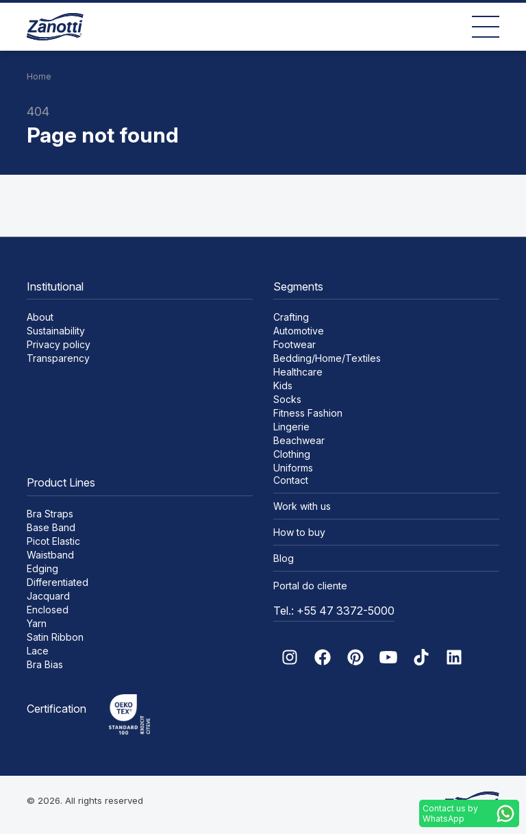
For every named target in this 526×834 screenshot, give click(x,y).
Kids (282, 385)
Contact (290, 480)
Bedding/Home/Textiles (327, 358)
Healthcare (298, 372)
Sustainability (56, 330)
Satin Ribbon (55, 637)
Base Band (51, 527)
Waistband (50, 555)
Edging (42, 568)
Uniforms (293, 468)
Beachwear (299, 440)
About (40, 317)
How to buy (299, 532)
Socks (287, 399)
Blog (283, 558)
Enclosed (47, 609)
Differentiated (57, 582)
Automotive (298, 330)
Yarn (37, 623)
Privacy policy (58, 344)
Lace (38, 651)
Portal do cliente (310, 585)
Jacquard (48, 596)
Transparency (58, 358)
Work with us (302, 506)
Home (39, 76)
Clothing (291, 454)
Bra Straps (50, 513)
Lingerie (291, 426)
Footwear (294, 344)
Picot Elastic (53, 541)
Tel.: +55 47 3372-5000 (333, 610)
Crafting (291, 317)
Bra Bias (45, 664)
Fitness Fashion (307, 413)
